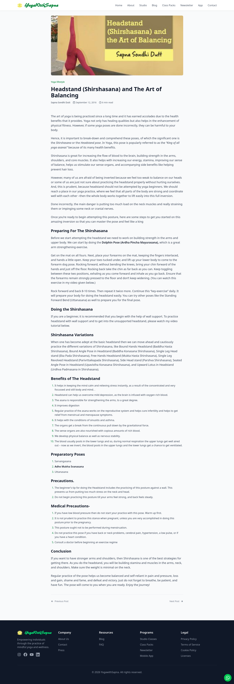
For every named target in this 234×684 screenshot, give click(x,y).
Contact (212, 5)
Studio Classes (148, 639)
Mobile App (146, 656)
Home (118, 5)
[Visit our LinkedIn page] (38, 654)
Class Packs (168, 5)
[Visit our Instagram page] (19, 654)
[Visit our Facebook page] (25, 654)
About (130, 5)
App (200, 5)
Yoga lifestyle (58, 81)
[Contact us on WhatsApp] (228, 678)
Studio (143, 5)
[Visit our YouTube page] (32, 654)
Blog (154, 5)
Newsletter (186, 5)
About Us (63, 639)
